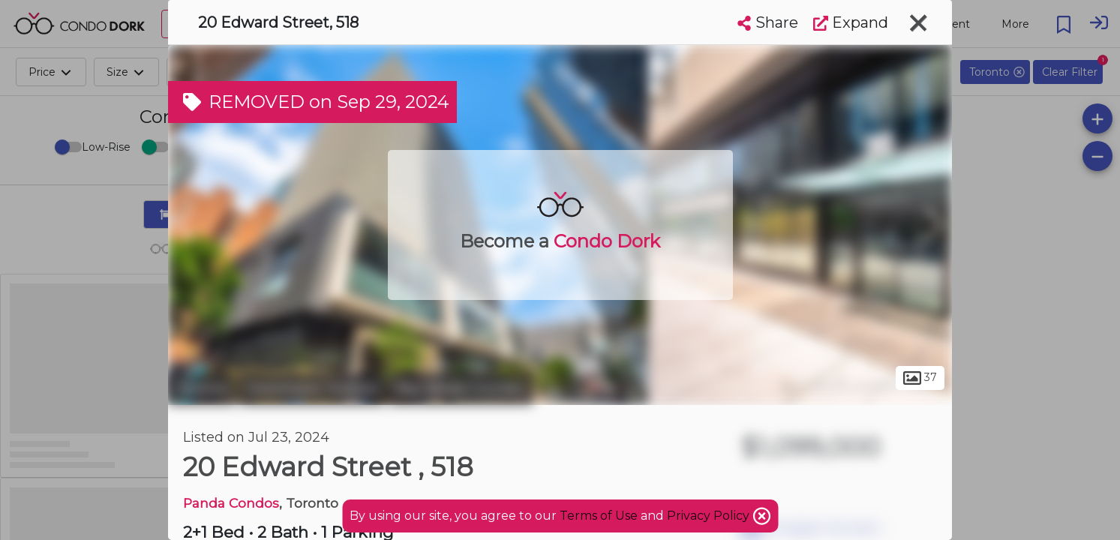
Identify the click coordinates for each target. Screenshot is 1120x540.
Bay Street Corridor (461, 388)
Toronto (202, 388)
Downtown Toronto (312, 388)
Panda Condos (231, 503)
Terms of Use (599, 515)
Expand (850, 23)
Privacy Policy (709, 515)
